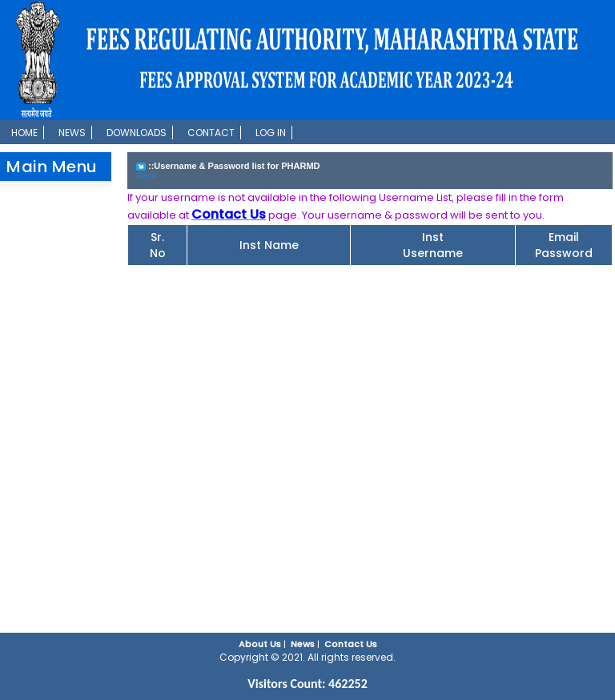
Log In (270, 132)
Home (24, 132)
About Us (260, 644)
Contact (211, 132)
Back (146, 175)
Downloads (137, 132)
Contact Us (350, 644)
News (72, 132)
